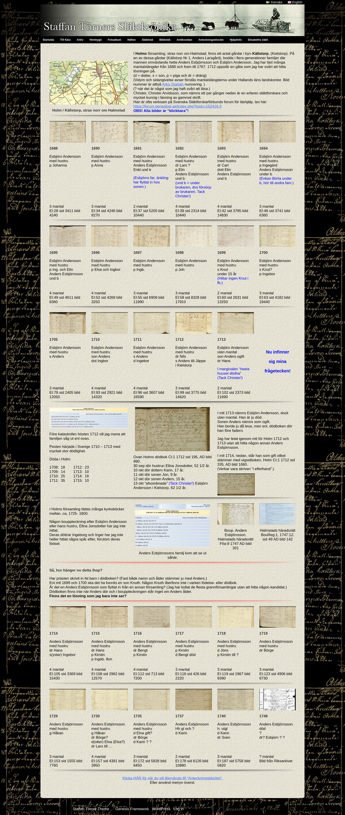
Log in (179, 809)
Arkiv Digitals (173, 84)
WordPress (161, 809)
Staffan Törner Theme (91, 809)
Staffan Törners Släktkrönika (110, 26)
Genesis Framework (132, 809)
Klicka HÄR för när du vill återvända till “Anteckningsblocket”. (172, 778)
